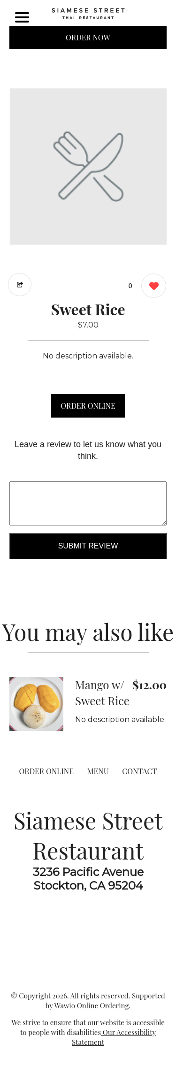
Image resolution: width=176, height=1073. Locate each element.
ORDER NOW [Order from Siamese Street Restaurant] (88, 37)
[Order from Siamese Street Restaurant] (36, 704)
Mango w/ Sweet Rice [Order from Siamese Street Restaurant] (102, 692)
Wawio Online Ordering (91, 1005)
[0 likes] (151, 287)
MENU (98, 771)
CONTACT (139, 771)
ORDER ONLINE (88, 406)
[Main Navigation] (22, 17)
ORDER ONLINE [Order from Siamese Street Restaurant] (46, 771)
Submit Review (88, 546)
